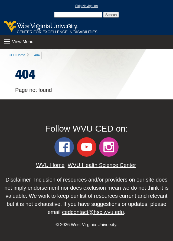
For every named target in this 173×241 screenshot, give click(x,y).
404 (37, 55)
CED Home (17, 55)
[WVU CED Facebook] (64, 147)
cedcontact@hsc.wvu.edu (93, 212)
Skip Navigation (86, 6)
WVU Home (50, 165)
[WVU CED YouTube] (86, 147)
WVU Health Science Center (102, 165)
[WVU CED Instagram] (109, 147)
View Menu (18, 41)
